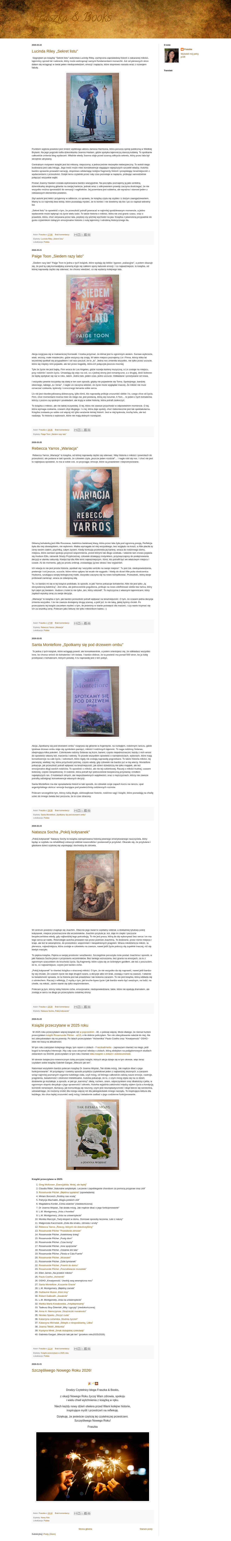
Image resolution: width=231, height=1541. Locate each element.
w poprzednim (87, 1032)
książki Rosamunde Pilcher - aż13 (63, 1035)
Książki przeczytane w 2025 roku (60, 1025)
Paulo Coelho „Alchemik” (51, 1276)
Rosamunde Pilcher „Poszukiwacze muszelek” (63, 1269)
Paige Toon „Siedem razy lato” (58, 256)
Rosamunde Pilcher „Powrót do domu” (58, 1265)
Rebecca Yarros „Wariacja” (55, 448)
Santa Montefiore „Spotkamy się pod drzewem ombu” (78, 644)
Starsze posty (146, 1529)
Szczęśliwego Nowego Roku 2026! (62, 1370)
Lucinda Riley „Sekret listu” (55, 51)
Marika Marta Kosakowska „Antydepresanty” (62, 1303)
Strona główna (85, 1529)
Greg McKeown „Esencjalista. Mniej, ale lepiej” (63, 1184)
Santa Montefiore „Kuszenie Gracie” (57, 1284)
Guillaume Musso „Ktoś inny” (54, 1292)
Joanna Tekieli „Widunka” (52, 1326)
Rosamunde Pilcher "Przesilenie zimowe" (60, 1230)
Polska (46, 242)
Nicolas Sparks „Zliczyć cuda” (54, 1315)
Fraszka (188, 49)
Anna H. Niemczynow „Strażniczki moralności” (63, 1311)
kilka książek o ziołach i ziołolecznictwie (110, 1054)
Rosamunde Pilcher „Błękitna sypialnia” (59, 1192)
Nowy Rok (45, 1518)
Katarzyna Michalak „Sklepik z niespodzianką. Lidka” (66, 1322)
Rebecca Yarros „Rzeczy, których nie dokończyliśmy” (66, 1227)
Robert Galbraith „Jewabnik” (53, 1296)
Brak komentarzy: (62, 234)
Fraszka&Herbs (104, 1047)
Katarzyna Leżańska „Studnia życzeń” (58, 1319)
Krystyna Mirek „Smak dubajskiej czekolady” (61, 1330)
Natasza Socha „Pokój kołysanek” (61, 832)
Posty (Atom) (50, 1534)
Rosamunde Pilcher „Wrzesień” (55, 1257)
